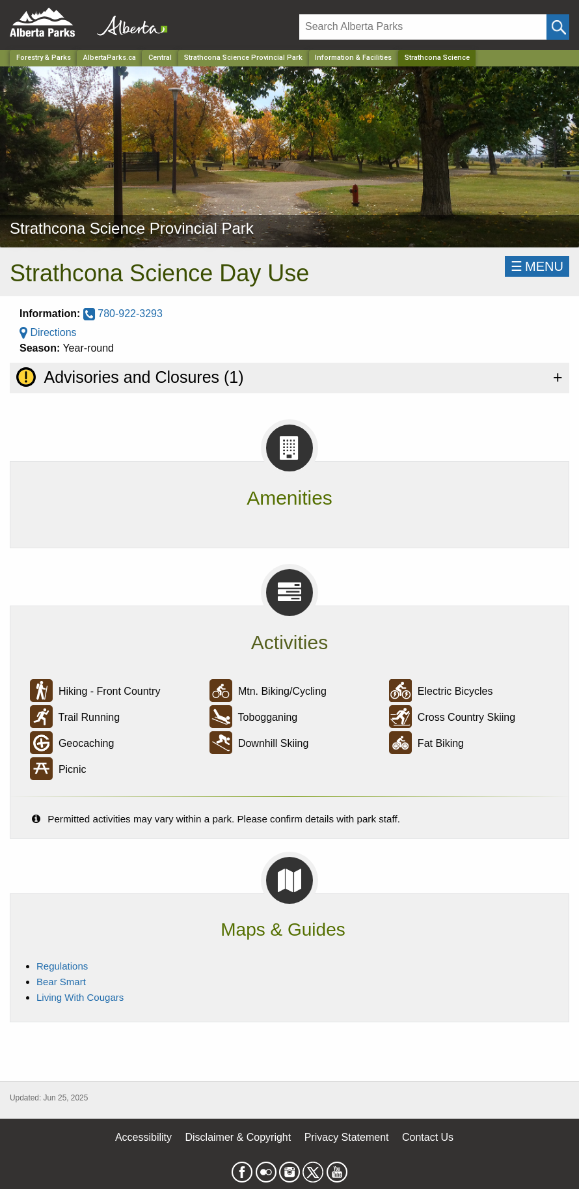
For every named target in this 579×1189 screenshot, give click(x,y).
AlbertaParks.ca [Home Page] (109, 57)
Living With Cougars (80, 997)
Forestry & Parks (43, 57)
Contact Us (427, 1137)
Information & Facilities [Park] (353, 57)
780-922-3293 (123, 313)
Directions (48, 332)
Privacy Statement (346, 1137)
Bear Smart (61, 981)
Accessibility (143, 1137)
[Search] (422, 27)
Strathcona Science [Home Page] (437, 57)
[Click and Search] (557, 27)
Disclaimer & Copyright (238, 1137)
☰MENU (537, 266)
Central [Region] (160, 57)
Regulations (62, 966)
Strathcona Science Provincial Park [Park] (243, 57)
